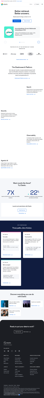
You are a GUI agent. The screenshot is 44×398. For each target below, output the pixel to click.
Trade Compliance (18, 374)
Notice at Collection (7, 394)
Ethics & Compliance (19, 376)
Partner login (17, 359)
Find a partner (18, 358)
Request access (18, 361)
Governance (32, 359)
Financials (32, 361)
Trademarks (6, 385)
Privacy (16, 372)
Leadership (6, 359)
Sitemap (18, 385)
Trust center (17, 371)
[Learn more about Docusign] (13, 56)
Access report (19, 1)
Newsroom (6, 363)
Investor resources (34, 358)
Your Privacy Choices (14, 394)
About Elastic (6, 358)
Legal (16, 369)
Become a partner (18, 363)
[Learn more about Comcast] (39, 55)
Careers (5, 369)
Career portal (6, 371)
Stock (31, 363)
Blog (5, 361)
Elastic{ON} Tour (33, 371)
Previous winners (33, 369)
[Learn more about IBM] (22, 55)
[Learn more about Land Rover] (30, 56)
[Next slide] (38, 42)
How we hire (6, 372)
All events (32, 374)
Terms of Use (10, 385)
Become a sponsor (34, 372)
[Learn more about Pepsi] (5, 55)
